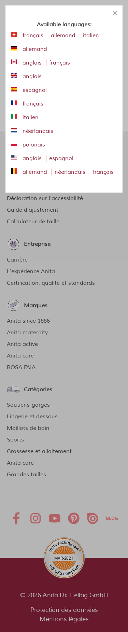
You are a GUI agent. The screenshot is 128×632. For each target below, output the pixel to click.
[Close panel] (115, 13)
